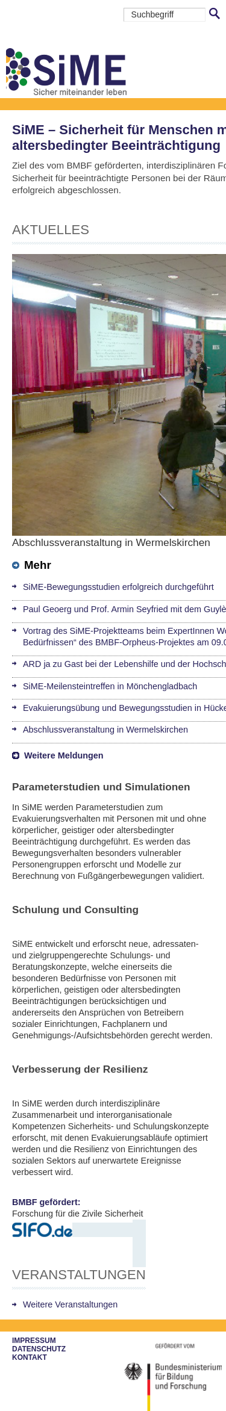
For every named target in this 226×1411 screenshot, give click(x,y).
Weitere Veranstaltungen (70, 1304)
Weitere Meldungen (64, 755)
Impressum (34, 1340)
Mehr (31, 565)
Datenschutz (39, 1349)
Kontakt (29, 1357)
